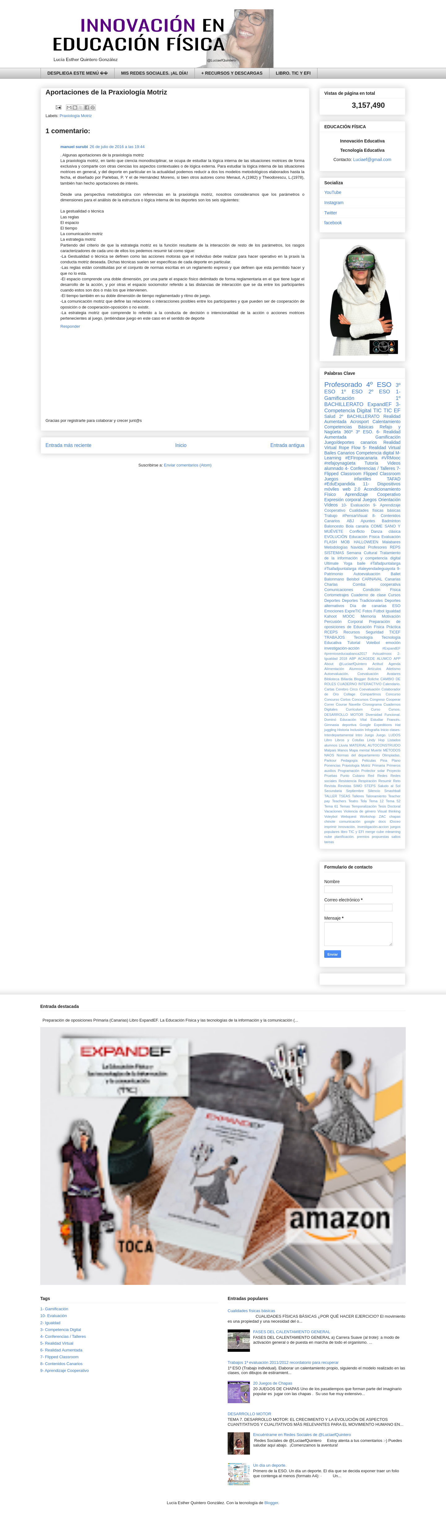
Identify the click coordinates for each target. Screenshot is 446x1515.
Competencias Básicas (349, 426)
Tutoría (371, 463)
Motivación (391, 616)
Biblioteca (331, 679)
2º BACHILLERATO (359, 416)
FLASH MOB (337, 542)
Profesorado (343, 384)
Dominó (330, 719)
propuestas (380, 837)
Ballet (395, 574)
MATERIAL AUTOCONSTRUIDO (374, 745)
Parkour (330, 760)
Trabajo (330, 516)
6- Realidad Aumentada (61, 1350)
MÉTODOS (391, 750)
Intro (359, 735)
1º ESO (352, 392)
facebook (333, 222)
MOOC (349, 616)
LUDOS (394, 735)
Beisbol (353, 579)
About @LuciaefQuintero (345, 664)
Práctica (394, 627)
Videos (393, 463)
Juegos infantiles (347, 478)
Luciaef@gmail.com (372, 159)
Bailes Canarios (339, 452)
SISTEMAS (334, 553)
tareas (329, 842)
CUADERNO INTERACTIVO (359, 684)
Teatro (353, 801)
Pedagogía (349, 760)
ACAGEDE (366, 658)
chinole (329, 821)
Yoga (347, 563)
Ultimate (331, 563)
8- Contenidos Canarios (61, 1363)
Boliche (373, 679)
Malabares (391, 542)
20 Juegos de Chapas (272, 1383)
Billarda (346, 679)
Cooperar (393, 699)
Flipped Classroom (381, 473)
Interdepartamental (338, 735)
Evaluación (390, 537)
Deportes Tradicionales (362, 600)
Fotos (367, 611)
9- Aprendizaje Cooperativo (64, 1370)
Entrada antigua (287, 445)
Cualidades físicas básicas (374, 510)
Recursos (351, 632)
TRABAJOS (334, 637)
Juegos (370, 499)
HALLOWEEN (366, 542)
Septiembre (355, 791)
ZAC (382, 816)
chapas (394, 816)
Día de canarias (368, 606)
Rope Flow (350, 447)
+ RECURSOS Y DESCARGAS (231, 73)
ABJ (350, 521)
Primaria (378, 765)
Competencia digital (375, 452)
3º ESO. (364, 431)
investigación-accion (373, 827)
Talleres (358, 796)
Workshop (367, 816)
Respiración (367, 781)
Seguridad (374, 632)
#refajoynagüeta (339, 463)
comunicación (349, 821)
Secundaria (333, 791)
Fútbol (379, 611)
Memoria (368, 616)
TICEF (394, 632)
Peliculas (369, 760)
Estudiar (376, 719)
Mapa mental (359, 750)
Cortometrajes (336, 595)
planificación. (344, 837)
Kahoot (330, 616)
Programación (349, 771)
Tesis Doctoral (389, 806)
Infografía (372, 730)
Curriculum (354, 709)
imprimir (330, 827)
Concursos (360, 699)
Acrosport (359, 421)
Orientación (389, 499)
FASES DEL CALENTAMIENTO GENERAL (291, 1331)
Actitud (377, 664)
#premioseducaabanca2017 (345, 653)
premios (363, 837)
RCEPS (331, 632)
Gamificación (387, 437)
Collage (349, 694)
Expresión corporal (342, 499)
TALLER (330, 796)
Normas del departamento (358, 755)
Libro (328, 740)
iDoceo (395, 821)
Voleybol (330, 816)
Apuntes (368, 521)
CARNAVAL (372, 579)
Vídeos (331, 504)
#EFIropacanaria (361, 457)
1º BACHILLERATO (362, 401)
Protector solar (373, 771)
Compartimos (370, 694)
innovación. (347, 827)
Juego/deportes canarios (350, 442)
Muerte (376, 750)
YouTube (332, 192)
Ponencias (332, 765)
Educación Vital (353, 719)
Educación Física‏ (364, 537)
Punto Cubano (352, 775)
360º (348, 431)
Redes (382, 775)
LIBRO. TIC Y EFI (293, 73)
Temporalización (364, 806)
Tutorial (353, 643)
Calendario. (391, 684)
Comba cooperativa (376, 584)
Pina (383, 760)
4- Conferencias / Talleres (370, 468)
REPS (395, 547)
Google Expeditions (376, 725)
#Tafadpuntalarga (385, 563)
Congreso (377, 699)
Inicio (180, 445)
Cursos (394, 595)
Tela (363, 801)
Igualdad (393, 611)
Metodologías (336, 547)
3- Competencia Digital (362, 407)
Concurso (393, 694)
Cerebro (342, 689)
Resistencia (347, 781)
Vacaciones (333, 811)
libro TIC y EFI (352, 832)
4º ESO (378, 384)
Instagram (333, 202)
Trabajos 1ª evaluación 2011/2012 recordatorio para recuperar (283, 1362)
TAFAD (393, 478)
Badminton (391, 521)
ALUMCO (384, 658)
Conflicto (357, 531)
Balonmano (334, 579)
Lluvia (343, 745)
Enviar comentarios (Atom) (188, 465)
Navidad (358, 547)
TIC (377, 411)
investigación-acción (341, 648)
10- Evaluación (355, 505)
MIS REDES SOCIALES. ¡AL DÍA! (154, 73)
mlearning (392, 832)
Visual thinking (389, 811)
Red (371, 775)
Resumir (384, 781)
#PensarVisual (354, 516)
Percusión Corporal (343, 622)
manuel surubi (74, 146)
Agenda (394, 664)
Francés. (393, 719)
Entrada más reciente (68, 445)
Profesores (377, 547)
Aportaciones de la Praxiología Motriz (106, 92)
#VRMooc (391, 457)
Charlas (331, 584)
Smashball (392, 791)
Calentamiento (386, 421)
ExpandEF (379, 404)
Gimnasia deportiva (340, 725)
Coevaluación (369, 689)
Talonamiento (376, 796)
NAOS (329, 755)
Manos (343, 750)
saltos (395, 837)
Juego (369, 735)
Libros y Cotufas (349, 740)
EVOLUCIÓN (335, 537)
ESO (396, 606)
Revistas (344, 786)
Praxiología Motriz (76, 115)
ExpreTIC (353, 611)
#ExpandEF (391, 648)
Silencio (374, 791)
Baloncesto (333, 526)
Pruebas (330, 775)
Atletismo (393, 669)
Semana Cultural (362, 553)
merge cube (374, 832)
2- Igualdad (50, 1322)
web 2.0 (351, 489)
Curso (375, 709)
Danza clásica (385, 531)
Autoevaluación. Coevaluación (351, 674)
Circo (354, 689)
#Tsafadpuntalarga (340, 569)
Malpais (330, 750)
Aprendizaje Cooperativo (372, 494)
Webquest (348, 816)
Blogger (360, 679)
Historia (343, 730)
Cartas (329, 689)
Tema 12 (376, 801)
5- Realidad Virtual (381, 447)
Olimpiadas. (391, 755)
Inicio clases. (390, 730)
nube (328, 837)
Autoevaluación (366, 574)
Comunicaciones (338, 590)
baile (361, 563)
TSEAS (344, 796)
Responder (70, 326)
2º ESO (379, 392)
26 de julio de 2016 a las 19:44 (117, 146)
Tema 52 (393, 801)
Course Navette (348, 704)
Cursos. (394, 709)
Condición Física (381, 590)
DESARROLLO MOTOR (343, 714)
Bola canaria (357, 526)
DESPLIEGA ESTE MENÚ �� (77, 73)
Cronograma (372, 704)
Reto (396, 781)
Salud (329, 416)
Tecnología (363, 637)
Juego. (381, 735)
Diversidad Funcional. (383, 714)
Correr (329, 704)
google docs (375, 821)
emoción (393, 643)
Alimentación (334, 669)
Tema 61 (331, 806)
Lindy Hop (376, 740)
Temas (345, 806)
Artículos (374, 669)
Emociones (333, 611)
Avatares (393, 674)
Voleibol (373, 643)
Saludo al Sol (389, 786)
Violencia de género (360, 811)
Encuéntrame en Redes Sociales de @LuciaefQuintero (302, 1434)
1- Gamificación (54, 1309)
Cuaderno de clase (368, 595)
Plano (395, 760)
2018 (343, 658)
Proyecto (393, 771)
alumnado (333, 468)
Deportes (332, 600)
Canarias (392, 579)
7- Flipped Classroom (59, 1357)
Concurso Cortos (337, 699)
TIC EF (391, 411)
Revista (330, 786)
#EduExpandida (339, 483)
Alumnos (356, 669)
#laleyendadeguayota (376, 569)
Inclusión (357, 730)
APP (397, 658)
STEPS (370, 786)
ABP (352, 658)
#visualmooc (382, 653)
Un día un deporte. (269, 1465)
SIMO (357, 786)
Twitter (330, 212)
